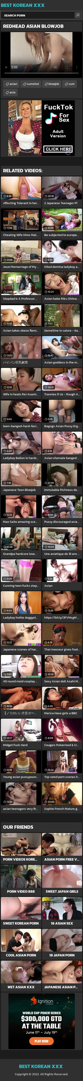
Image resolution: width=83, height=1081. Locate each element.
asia (12, 92)
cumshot (33, 84)
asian (13, 84)
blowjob (53, 84)
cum (72, 84)
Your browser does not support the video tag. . (41, 55)
